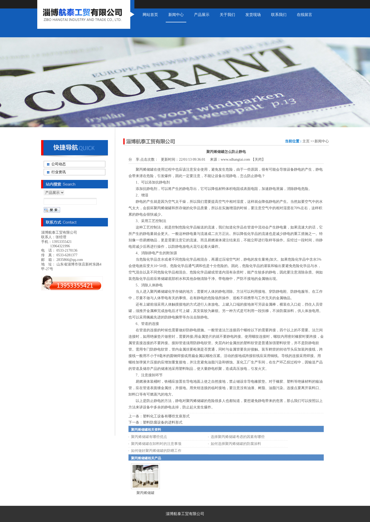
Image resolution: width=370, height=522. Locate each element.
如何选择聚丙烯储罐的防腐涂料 (236, 444)
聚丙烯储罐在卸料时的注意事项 (156, 444)
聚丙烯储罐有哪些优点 (149, 437)
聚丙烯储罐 (145, 493)
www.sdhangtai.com (235, 159)
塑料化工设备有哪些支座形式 (166, 416)
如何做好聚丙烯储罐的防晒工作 (156, 451)
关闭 (258, 159)
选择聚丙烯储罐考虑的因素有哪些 (238, 437)
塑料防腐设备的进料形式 (162, 422)
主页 (306, 141)
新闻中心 (321, 141)
